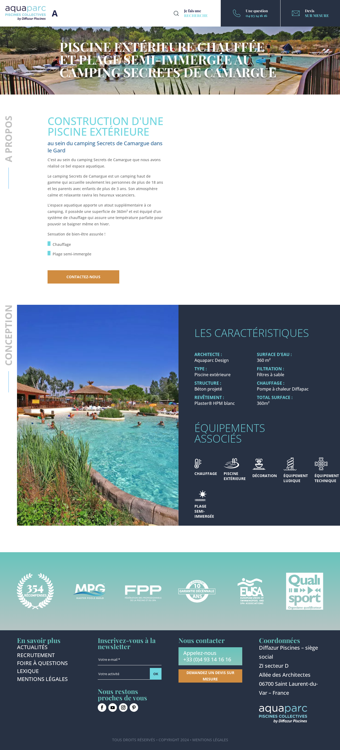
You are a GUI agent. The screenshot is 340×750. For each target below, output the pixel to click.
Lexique (28, 672)
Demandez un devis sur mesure (210, 676)
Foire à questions (42, 664)
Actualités (32, 648)
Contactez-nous (83, 276)
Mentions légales (42, 680)
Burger (54, 13)
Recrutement (36, 656)
